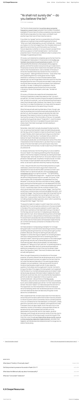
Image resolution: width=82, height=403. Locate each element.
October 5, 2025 (75, 363)
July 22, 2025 (76, 367)
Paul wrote (50, 279)
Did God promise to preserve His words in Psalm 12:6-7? (20, 367)
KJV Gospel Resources (10, 2)
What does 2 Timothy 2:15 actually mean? (16, 363)
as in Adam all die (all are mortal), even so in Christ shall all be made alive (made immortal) (41, 318)
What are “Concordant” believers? (14, 376)
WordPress (77, 399)
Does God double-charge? (11, 341)
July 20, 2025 (76, 375)
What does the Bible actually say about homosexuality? (20, 371)
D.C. (25, 22)
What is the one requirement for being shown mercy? (63, 341)
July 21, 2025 (76, 371)
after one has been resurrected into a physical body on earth (40, 61)
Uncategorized (30, 22)
